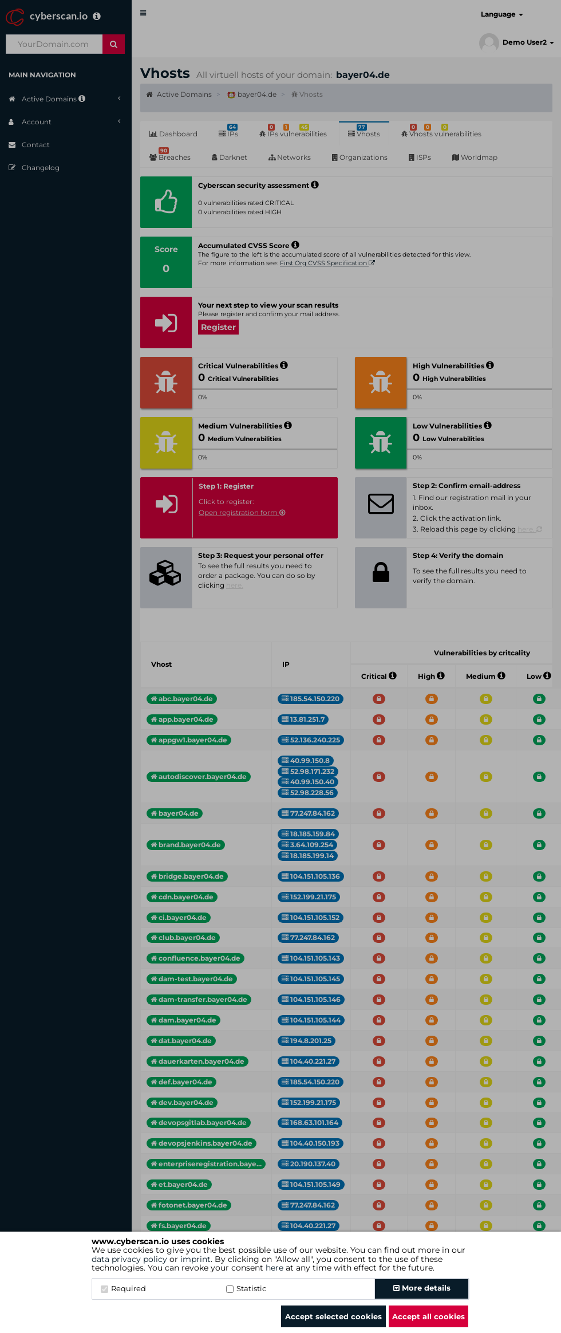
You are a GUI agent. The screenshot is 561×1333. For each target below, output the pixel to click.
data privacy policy (129, 1259)
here (274, 1268)
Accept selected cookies (333, 1316)
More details (422, 1287)
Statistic (246, 1288)
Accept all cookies (428, 1316)
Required (123, 1288)
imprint (195, 1259)
